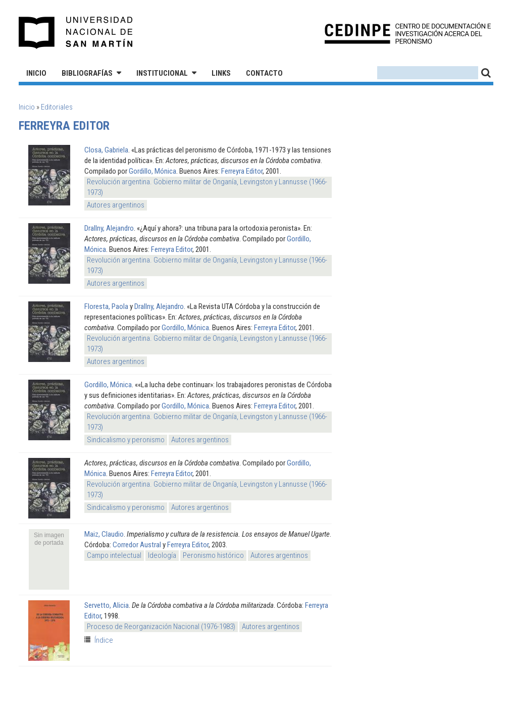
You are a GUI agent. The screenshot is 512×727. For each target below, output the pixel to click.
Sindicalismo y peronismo (126, 439)
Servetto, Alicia (106, 605)
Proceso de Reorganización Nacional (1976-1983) (161, 626)
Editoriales (57, 107)
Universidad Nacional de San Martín (76, 33)
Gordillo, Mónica (152, 171)
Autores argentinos (115, 205)
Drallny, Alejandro (109, 228)
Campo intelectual (114, 555)
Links (221, 73)
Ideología (162, 555)
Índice (103, 640)
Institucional (162, 73)
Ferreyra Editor (242, 171)
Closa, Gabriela (106, 149)
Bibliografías (87, 73)
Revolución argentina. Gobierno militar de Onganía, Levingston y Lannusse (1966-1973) (207, 187)
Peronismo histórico (213, 555)
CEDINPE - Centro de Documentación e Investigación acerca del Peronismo (408, 33)
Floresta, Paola (106, 306)
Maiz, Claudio (104, 534)
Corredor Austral (137, 544)
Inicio (36, 73)
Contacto (264, 73)
